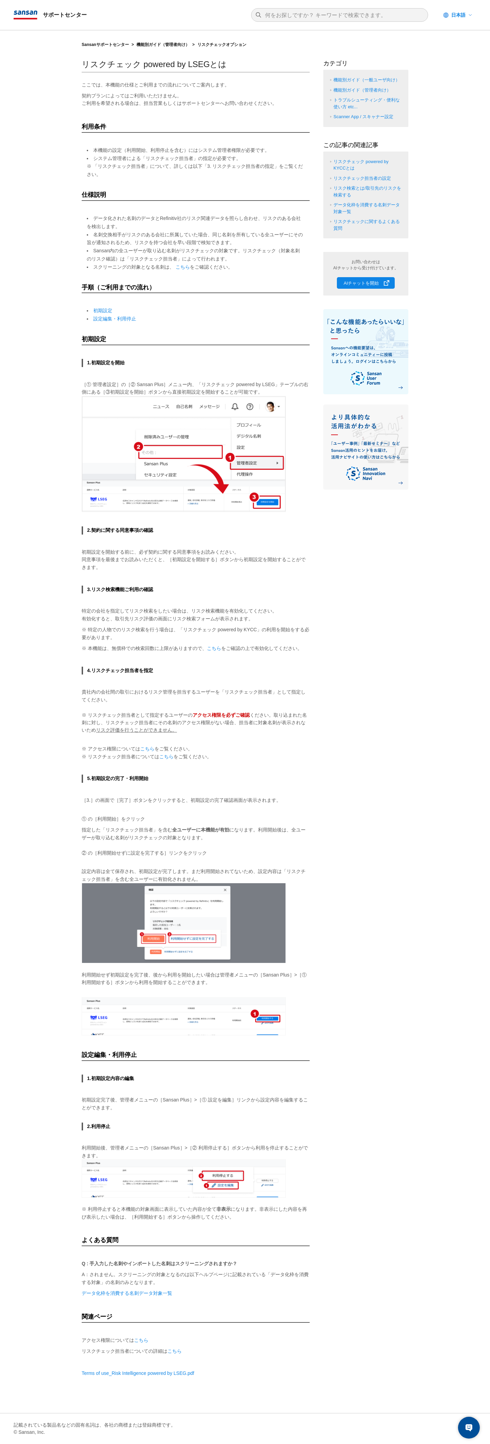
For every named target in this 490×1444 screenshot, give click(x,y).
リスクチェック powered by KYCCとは (361, 165)
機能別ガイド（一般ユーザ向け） (366, 79)
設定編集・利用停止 (114, 318)
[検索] (343, 15)
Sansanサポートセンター (105, 44)
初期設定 (102, 310)
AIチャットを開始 (361, 283)
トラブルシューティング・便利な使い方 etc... (366, 103)
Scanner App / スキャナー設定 (363, 116)
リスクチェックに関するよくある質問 (366, 225)
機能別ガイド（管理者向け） (163, 44)
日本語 (458, 15)
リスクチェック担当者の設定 (362, 178)
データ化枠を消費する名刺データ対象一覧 (127, 1293)
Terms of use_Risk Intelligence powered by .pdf (138, 1373)
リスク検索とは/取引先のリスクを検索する (367, 191)
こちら (183, 267)
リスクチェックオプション (221, 44)
